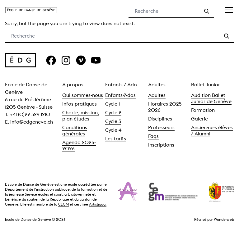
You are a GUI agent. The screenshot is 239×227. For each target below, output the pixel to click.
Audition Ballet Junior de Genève (211, 98)
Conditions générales (74, 131)
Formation (203, 110)
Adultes (157, 95)
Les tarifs (115, 139)
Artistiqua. (97, 204)
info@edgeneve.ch (31, 122)
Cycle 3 (113, 121)
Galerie (199, 119)
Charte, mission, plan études (80, 116)
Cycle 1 (112, 104)
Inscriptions (161, 145)
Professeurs (161, 127)
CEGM (63, 204)
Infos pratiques (79, 104)
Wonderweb (224, 219)
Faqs (153, 136)
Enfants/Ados (120, 95)
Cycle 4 (113, 130)
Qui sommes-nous (82, 95)
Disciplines (160, 119)
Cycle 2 (113, 113)
